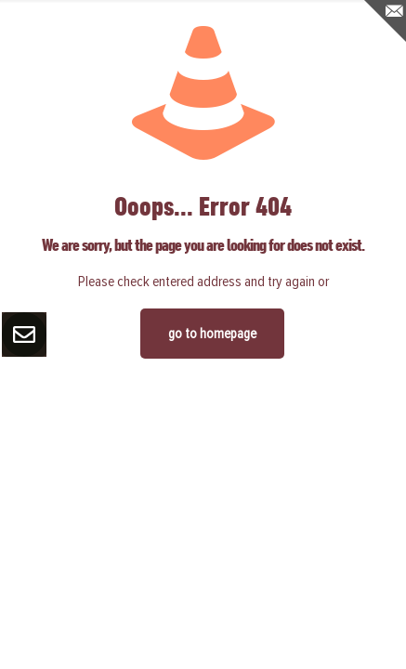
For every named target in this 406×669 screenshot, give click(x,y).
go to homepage (212, 333)
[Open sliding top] (385, 21)
